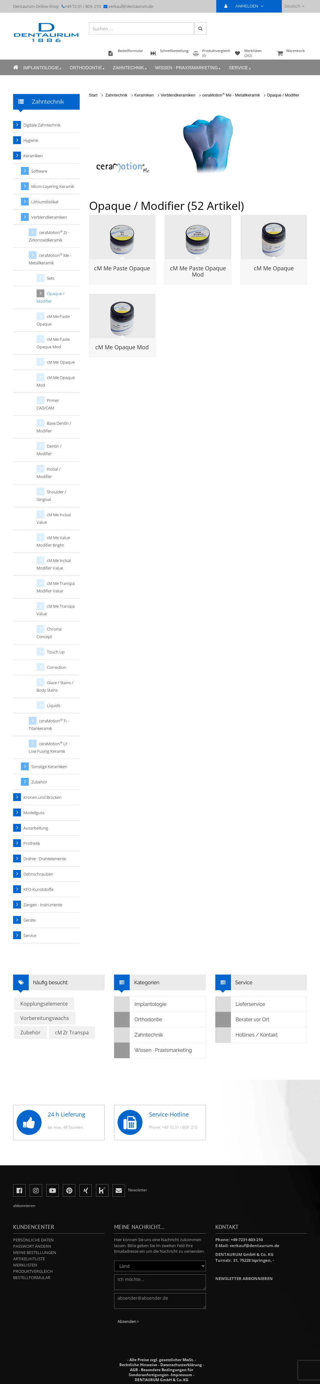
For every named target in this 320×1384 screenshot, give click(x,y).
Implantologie (42, 67)
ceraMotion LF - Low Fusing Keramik (49, 747)
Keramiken (144, 95)
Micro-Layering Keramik (52, 186)
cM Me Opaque (274, 268)
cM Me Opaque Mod (122, 347)
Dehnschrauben (38, 874)
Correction (56, 667)
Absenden (128, 1321)
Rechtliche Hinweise (138, 1364)
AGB (134, 1369)
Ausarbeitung (35, 828)
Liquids (53, 705)
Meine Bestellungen (34, 1252)
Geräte (29, 920)
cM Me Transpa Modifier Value (56, 587)
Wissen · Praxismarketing (188, 67)
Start (93, 95)
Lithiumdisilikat (44, 202)
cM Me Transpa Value (56, 610)
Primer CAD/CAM (48, 404)
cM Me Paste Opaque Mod (198, 271)
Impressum (181, 1374)
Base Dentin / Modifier (54, 427)
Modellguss (33, 812)
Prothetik (31, 843)
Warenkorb (291, 53)
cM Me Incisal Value (54, 518)
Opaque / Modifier (283, 95)
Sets (50, 278)
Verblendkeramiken (178, 95)
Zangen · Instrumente (42, 905)
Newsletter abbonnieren (244, 1278)
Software (39, 171)
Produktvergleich (33, 1271)
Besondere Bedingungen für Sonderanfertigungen (161, 1372)
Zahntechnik (130, 67)
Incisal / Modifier (48, 472)
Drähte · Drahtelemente (44, 858)
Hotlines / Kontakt (247, 1035)
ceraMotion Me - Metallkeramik (231, 95)
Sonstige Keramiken (49, 766)
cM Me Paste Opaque (122, 268)
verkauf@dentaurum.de (130, 6)
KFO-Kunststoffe (38, 889)
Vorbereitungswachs (44, 1018)
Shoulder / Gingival (51, 495)
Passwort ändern (32, 1246)
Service (240, 67)
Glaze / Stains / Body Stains (55, 686)
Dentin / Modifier (49, 449)
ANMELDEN (246, 6)
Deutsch (294, 6)
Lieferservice (240, 1004)
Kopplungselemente (44, 1003)
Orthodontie (87, 67)
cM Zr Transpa (72, 1032)
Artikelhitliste (29, 1259)
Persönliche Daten (33, 1240)
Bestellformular (31, 1277)
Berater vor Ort (242, 1019)
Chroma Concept (49, 632)
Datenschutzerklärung (181, 1364)
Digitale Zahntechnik (41, 125)
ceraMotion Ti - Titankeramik (49, 724)
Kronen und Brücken (42, 797)
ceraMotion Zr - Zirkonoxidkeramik (49, 236)
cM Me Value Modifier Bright (53, 541)
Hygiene (30, 140)
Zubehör (39, 782)
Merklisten (25, 1265)
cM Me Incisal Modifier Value (54, 564)
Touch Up (56, 652)
